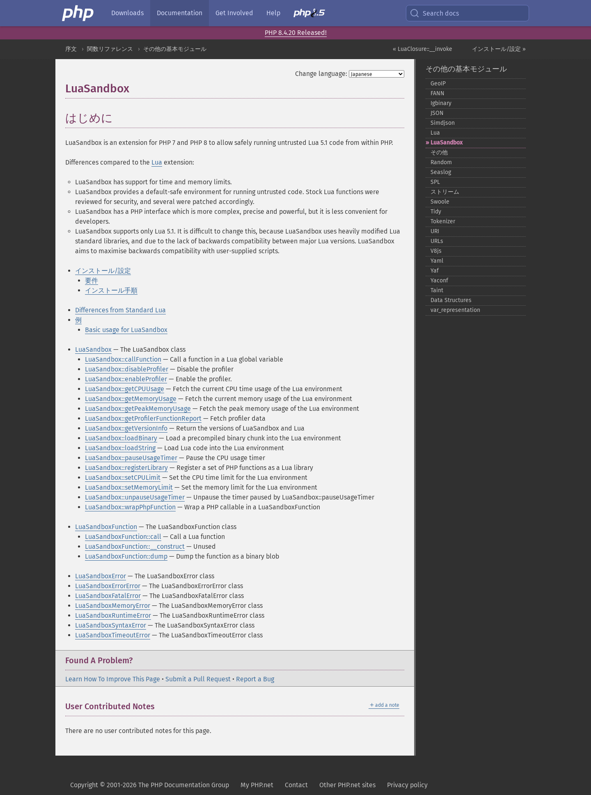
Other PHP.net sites (347, 785)
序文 (71, 49)
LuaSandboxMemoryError (112, 605)
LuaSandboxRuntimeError (113, 615)
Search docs (434, 13)
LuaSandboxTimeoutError (112, 635)
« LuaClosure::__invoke (422, 49)
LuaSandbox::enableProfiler (126, 379)
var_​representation (455, 310)
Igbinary (441, 103)
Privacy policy (407, 785)
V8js (436, 250)
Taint (437, 290)
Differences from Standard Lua (120, 310)
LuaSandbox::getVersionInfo (126, 428)
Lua (156, 162)
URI (435, 231)
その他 (439, 152)
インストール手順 (111, 290)
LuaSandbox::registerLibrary (126, 468)
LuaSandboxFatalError (108, 596)
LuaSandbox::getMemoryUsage (130, 399)
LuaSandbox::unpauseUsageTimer (135, 497)
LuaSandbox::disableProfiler (126, 369)
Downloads (127, 13)
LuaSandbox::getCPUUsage (124, 389)
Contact (296, 785)
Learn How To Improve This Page (112, 679)
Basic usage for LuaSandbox (126, 330)
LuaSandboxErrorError (107, 586)
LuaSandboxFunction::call (123, 537)
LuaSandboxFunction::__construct (135, 546)
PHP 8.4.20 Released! (296, 33)
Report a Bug (255, 679)
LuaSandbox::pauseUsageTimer (131, 458)
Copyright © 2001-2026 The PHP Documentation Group (149, 785)
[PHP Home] (78, 13)
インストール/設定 (103, 271)
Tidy (436, 211)
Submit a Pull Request (198, 679)
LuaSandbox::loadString (120, 448)
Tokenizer (443, 221)
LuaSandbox (93, 349)
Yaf (435, 270)
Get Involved (234, 13)
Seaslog (441, 172)
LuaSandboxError (100, 576)
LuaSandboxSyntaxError (110, 625)
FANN (437, 93)
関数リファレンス (110, 49)
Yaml (437, 260)
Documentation (179, 13)
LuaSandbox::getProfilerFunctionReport (143, 418)
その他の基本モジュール (174, 49)
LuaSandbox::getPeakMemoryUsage (138, 408)
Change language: (321, 74)
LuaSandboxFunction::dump (126, 556)
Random (441, 162)
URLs (437, 241)
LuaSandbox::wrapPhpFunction (130, 507)
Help (273, 13)
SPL (435, 182)
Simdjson (443, 122)
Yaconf (439, 280)
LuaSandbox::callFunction (123, 359)
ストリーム (445, 191)
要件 (91, 280)
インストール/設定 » (499, 49)
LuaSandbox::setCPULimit (122, 477)
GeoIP (438, 83)
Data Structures (451, 300)
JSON (437, 113)
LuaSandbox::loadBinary (121, 438)
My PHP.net (257, 785)
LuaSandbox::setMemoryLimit (129, 487)
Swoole (440, 201)
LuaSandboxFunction (106, 527)
